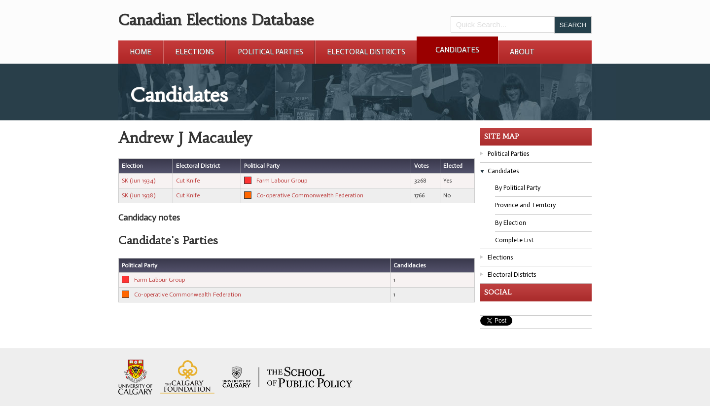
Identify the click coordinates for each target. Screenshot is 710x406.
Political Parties (270, 51)
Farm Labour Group (281, 180)
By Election (510, 222)
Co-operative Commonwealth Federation (309, 195)
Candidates (457, 49)
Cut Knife (188, 180)
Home (140, 51)
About (522, 51)
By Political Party (517, 187)
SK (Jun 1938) (138, 195)
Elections (194, 51)
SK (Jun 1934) (138, 180)
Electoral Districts (366, 51)
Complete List (514, 240)
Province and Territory (525, 205)
